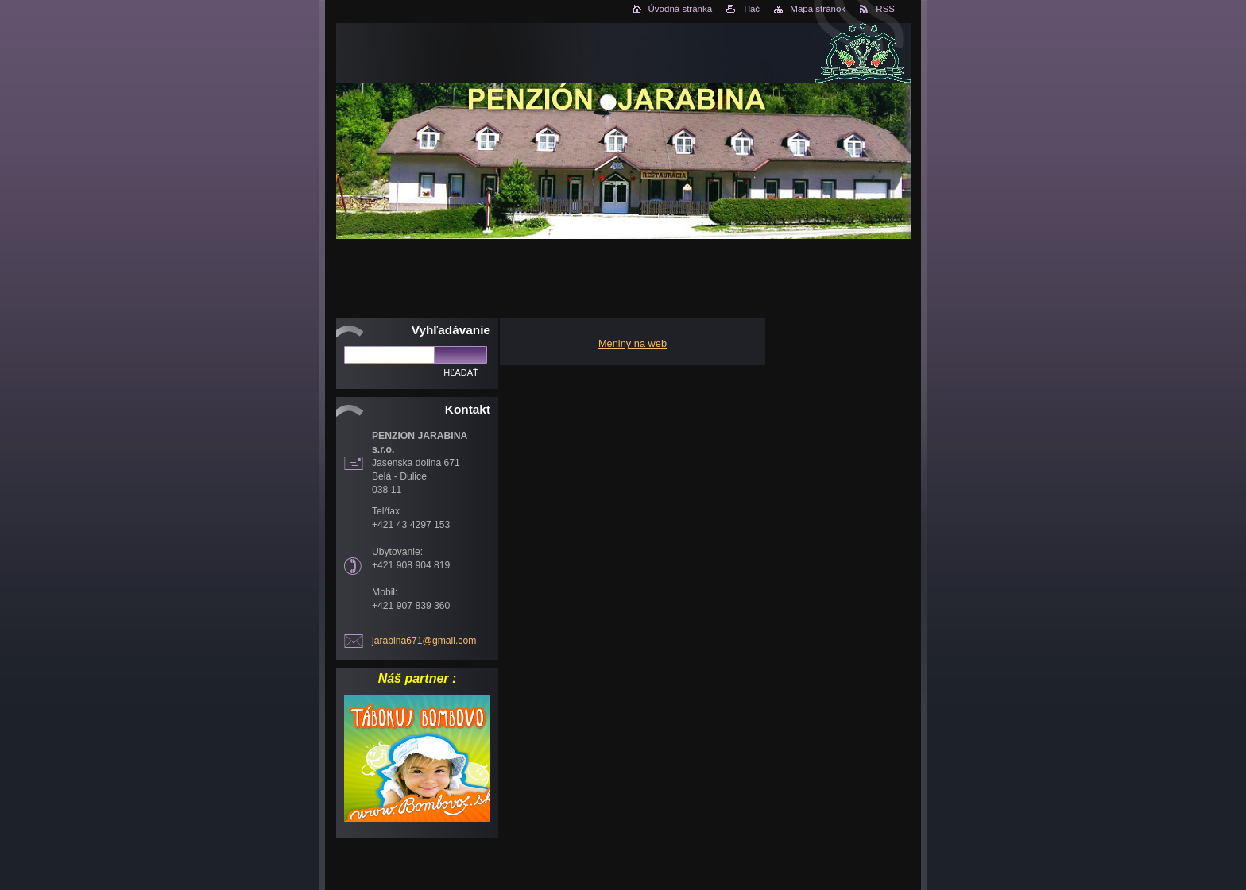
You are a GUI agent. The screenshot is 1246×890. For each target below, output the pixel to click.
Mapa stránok (818, 8)
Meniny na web (632, 343)
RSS (885, 8)
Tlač (751, 8)
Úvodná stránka (680, 8)
